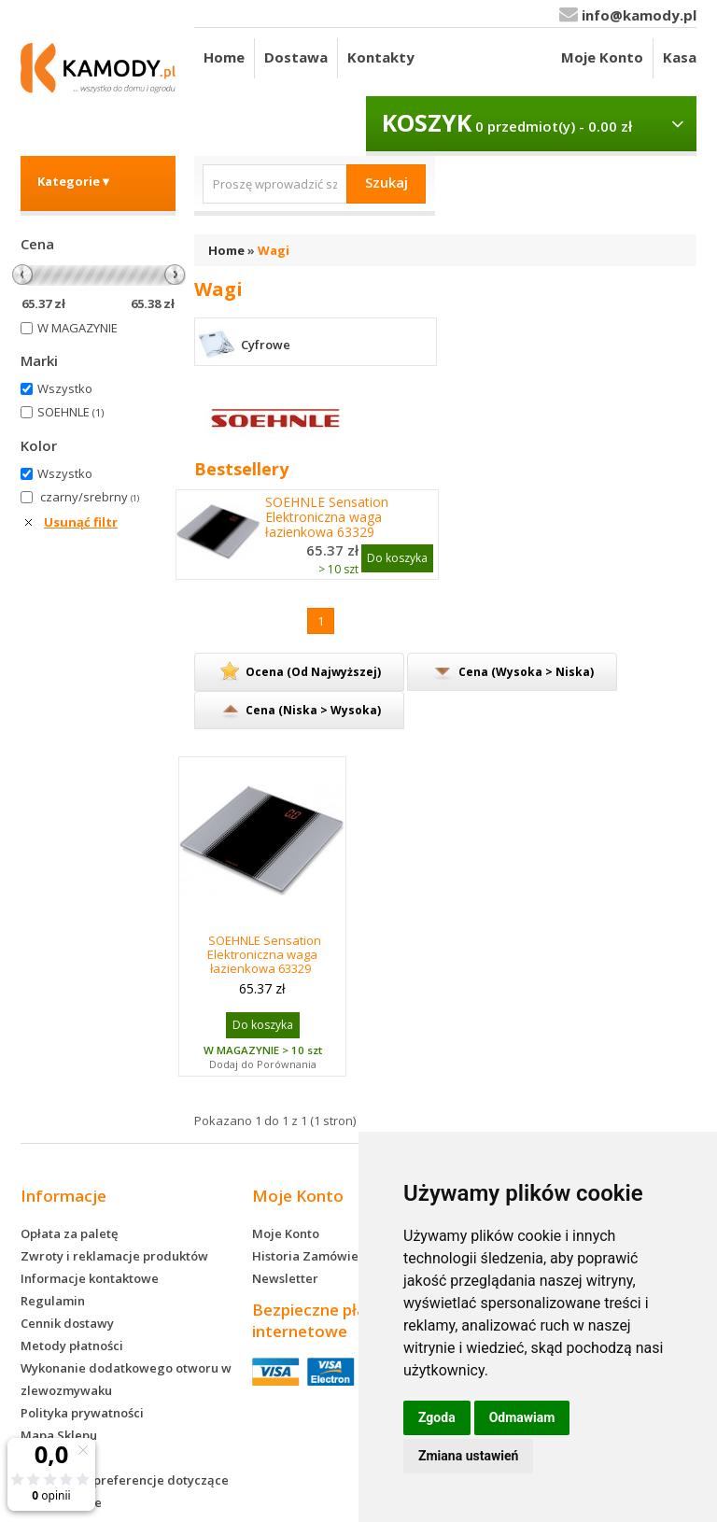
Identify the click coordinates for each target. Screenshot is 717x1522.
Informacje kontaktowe (90, 1278)
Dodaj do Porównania (262, 1064)
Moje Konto (602, 57)
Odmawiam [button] (522, 1417)
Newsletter (285, 1278)
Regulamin (53, 1300)
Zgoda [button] (437, 1417)
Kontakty (381, 57)
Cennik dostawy (67, 1323)
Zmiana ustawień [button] (468, 1455)
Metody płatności (72, 1345)
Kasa (679, 57)
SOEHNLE (70, 411)
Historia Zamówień (309, 1255)
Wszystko (64, 388)
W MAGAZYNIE (77, 327)
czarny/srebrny (89, 496)
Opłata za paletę (69, 1233)
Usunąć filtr (81, 522)
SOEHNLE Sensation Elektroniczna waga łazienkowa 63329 (326, 517)
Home (224, 57)
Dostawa (296, 57)
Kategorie (74, 181)
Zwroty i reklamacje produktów (114, 1255)
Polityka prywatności (82, 1412)
